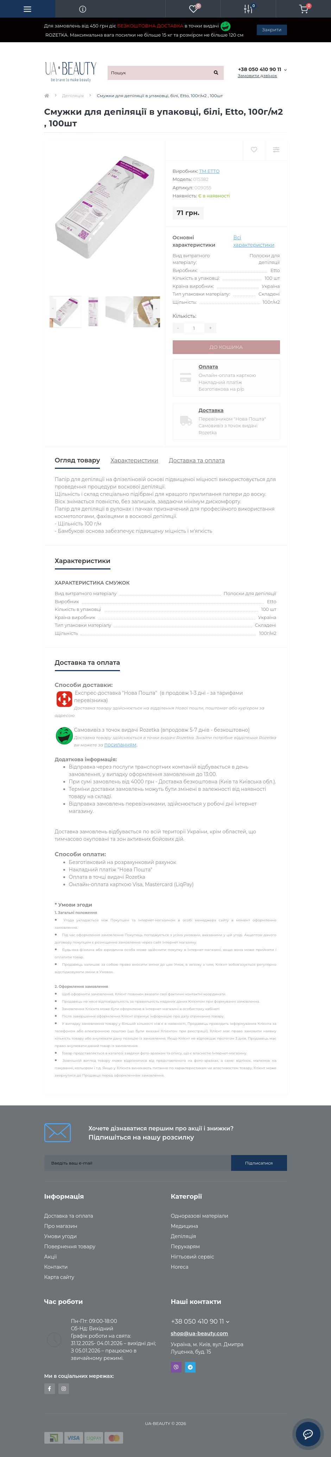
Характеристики (134, 460)
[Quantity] (194, 328)
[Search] (216, 73)
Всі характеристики (253, 241)
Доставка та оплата (197, 460)
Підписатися (259, 1163)
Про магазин (60, 1226)
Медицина (184, 1226)
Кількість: (184, 316)
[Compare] (276, 150)
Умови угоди (60, 1236)
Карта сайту (59, 1277)
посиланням (120, 745)
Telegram (190, 1367)
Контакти (56, 1267)
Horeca (180, 1267)
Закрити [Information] (271, 29)
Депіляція (73, 95)
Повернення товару (69, 1246)
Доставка (211, 410)
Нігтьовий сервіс (192, 1257)
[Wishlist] (254, 150)
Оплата (208, 367)
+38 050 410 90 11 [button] (200, 1321)
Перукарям (185, 1246)
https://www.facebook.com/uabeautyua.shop (49, 1388)
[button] (262, 69)
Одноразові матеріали (200, 1216)
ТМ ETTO (209, 171)
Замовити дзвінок (257, 75)
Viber (176, 1367)
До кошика (226, 347)
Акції (50, 1257)
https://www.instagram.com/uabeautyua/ (64, 1388)
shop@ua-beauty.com (199, 1333)
